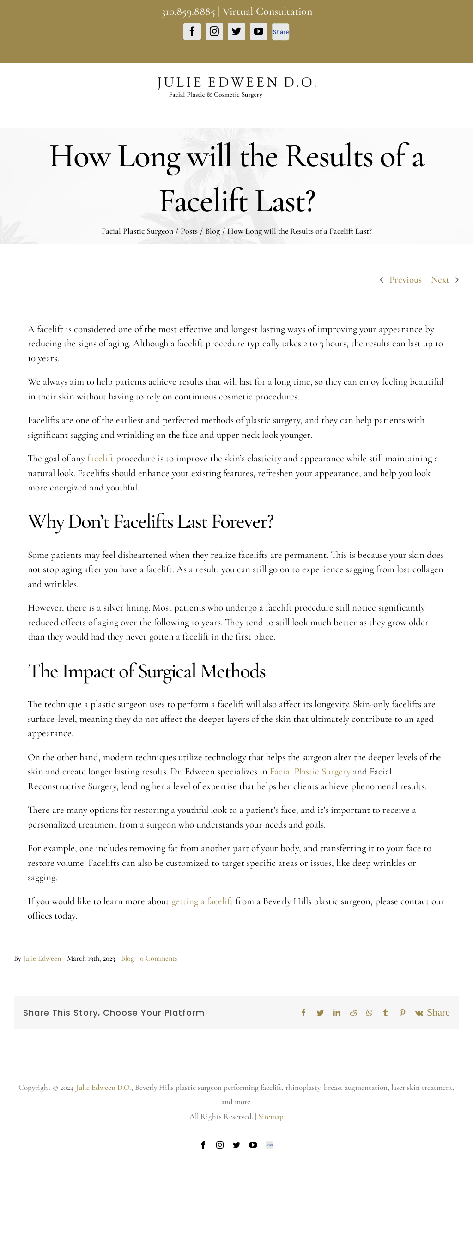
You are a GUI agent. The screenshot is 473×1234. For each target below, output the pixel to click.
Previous (405, 279)
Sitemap (271, 1116)
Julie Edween (42, 958)
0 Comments (158, 958)
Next (440, 279)
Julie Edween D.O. (103, 1087)
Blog (127, 958)
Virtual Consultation (267, 11)
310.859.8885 (188, 11)
